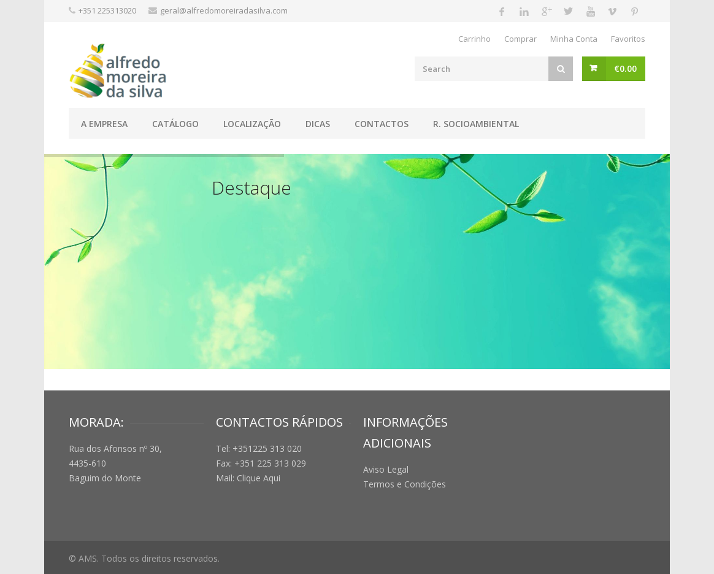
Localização (252, 124)
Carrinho (474, 38)
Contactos (382, 124)
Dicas (317, 124)
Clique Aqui (258, 478)
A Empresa (104, 124)
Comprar (520, 38)
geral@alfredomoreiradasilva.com (224, 10)
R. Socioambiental (476, 124)
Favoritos (628, 38)
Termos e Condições (404, 484)
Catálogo (175, 124)
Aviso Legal (386, 469)
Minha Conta (573, 38)
